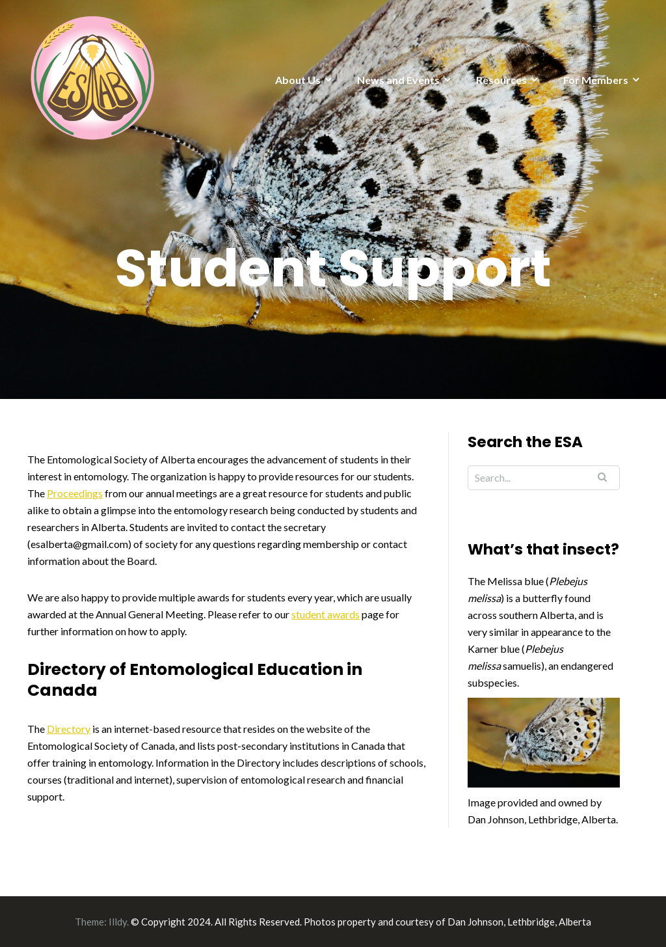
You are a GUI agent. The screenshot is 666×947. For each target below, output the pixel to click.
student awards (325, 614)
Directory (68, 728)
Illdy (118, 921)
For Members (595, 80)
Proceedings (75, 493)
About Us (298, 80)
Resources (501, 80)
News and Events (398, 80)
